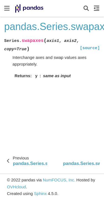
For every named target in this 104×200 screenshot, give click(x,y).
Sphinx (40, 193)
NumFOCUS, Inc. (59, 180)
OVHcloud (16, 186)
